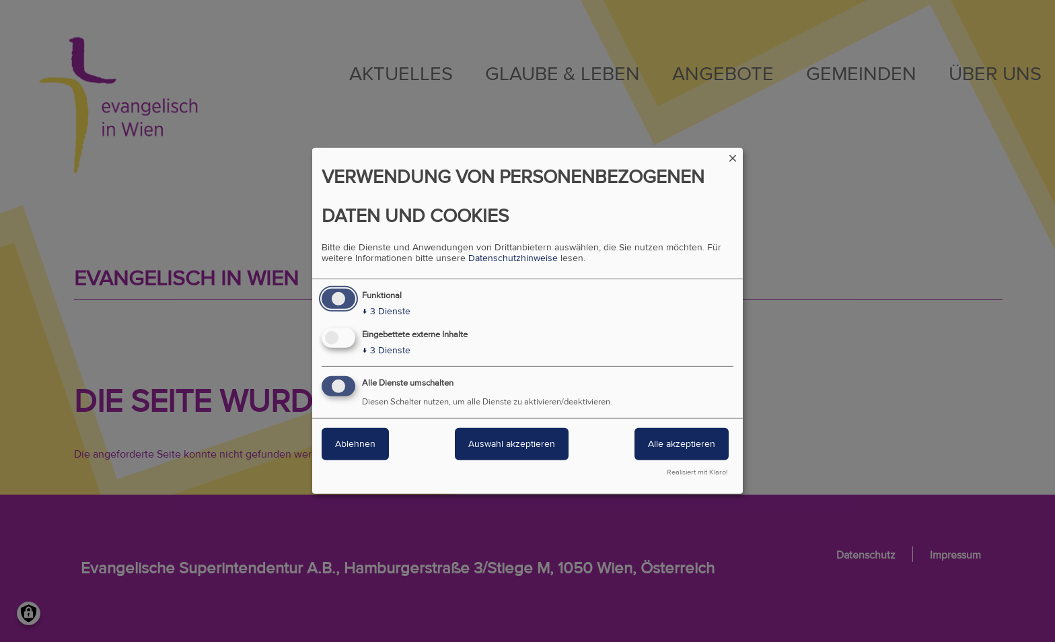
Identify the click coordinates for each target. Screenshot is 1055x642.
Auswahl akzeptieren (511, 444)
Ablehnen (355, 444)
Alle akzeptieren (681, 444)
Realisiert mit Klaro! (697, 472)
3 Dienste (386, 311)
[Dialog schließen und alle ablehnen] (733, 156)
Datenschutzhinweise (513, 258)
